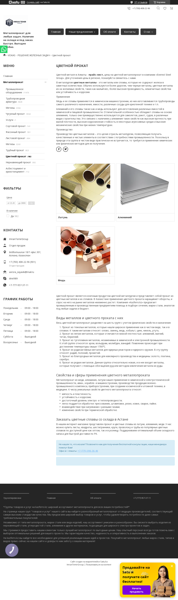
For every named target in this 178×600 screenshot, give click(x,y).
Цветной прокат (16, 156)
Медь (61, 280)
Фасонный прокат (16, 132)
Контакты (130, 31)
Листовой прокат (15, 138)
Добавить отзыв (164, 8)
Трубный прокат (15, 150)
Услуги (9, 119)
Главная (55, 31)
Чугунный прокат (15, 113)
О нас (147, 31)
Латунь (63, 217)
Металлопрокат (13, 82)
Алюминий (125, 217)
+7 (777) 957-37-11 (142, 497)
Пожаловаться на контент (98, 564)
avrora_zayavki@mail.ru (21, 272)
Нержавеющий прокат (18, 162)
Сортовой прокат (16, 126)
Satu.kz (104, 561)
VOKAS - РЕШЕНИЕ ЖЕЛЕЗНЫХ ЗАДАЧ (29, 55)
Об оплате (109, 31)
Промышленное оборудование (14, 90)
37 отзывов (140, 2)
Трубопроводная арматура (15, 100)
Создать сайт (33, 2)
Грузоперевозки (12, 497)
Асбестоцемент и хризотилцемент (15, 170)
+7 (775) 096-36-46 (88, 450)
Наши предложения (81, 31)
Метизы (10, 107)
